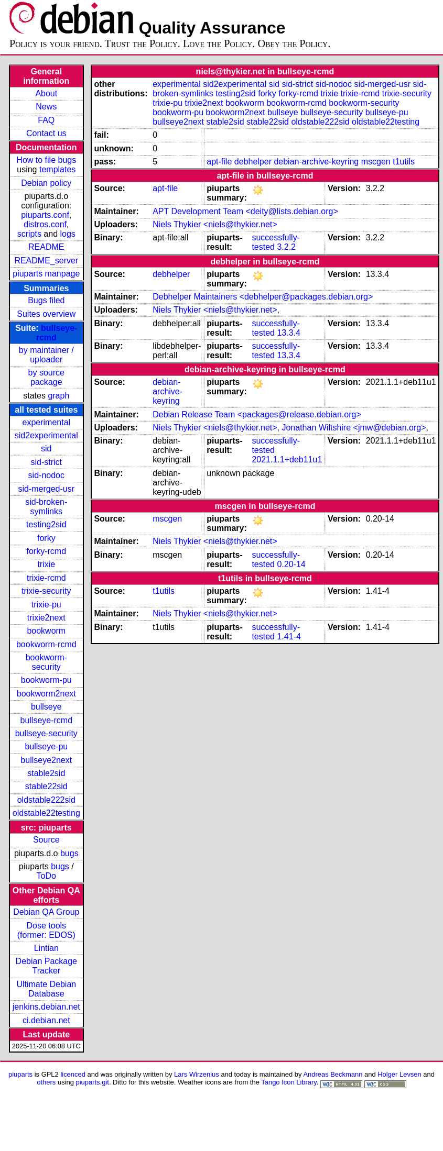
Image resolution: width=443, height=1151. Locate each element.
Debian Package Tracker (46, 966)
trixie (46, 564)
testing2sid (46, 524)
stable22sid (46, 786)
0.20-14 (291, 564)
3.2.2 (286, 246)
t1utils (404, 161)
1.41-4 (288, 636)
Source (46, 839)
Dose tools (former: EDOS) (46, 930)
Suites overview (46, 313)
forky (46, 538)
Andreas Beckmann (332, 1074)
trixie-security (46, 590)
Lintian (46, 948)
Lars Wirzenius (196, 1074)
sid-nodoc (46, 475)
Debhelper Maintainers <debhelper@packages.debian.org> (263, 296)
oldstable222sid (46, 799)
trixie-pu (46, 604)
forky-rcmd (47, 551)
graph (58, 395)
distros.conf (45, 224)
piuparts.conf (45, 215)
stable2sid (46, 773)
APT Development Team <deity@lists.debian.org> (245, 211)
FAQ (46, 120)
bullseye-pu (46, 746)
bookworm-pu (46, 680)
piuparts (20, 1074)
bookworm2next (46, 693)
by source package (46, 377)
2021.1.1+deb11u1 (287, 459)
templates (57, 169)
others (46, 1082)
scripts (29, 233)
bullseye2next (46, 760)
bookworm (46, 630)
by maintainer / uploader (46, 355)
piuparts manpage (46, 273)
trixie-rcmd (46, 577)
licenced (72, 1074)
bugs (69, 853)
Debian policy (46, 183)
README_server (46, 260)
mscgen (376, 161)
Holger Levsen (399, 1074)
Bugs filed (46, 300)
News (46, 106)
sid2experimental (46, 435)
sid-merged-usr (46, 488)
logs (67, 233)
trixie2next (46, 617)
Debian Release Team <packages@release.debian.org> (257, 414)
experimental (46, 422)
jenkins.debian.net (46, 1006)
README (46, 246)
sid (46, 448)
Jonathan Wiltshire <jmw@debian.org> (354, 427)
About (46, 93)
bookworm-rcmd (46, 644)
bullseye (46, 706)
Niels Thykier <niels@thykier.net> (215, 224)
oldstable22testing (46, 813)
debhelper (253, 161)
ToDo (46, 875)
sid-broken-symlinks (46, 506)
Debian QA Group (46, 911)
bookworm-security (46, 662)
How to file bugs (46, 160)
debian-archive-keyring (316, 161)
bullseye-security (46, 733)
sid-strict (46, 462)
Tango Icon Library (289, 1082)
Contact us (46, 133)
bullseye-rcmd (46, 720)
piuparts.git (92, 1082)
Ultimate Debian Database (46, 989)
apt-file (219, 161)
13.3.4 (288, 332)
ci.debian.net (46, 1020)
